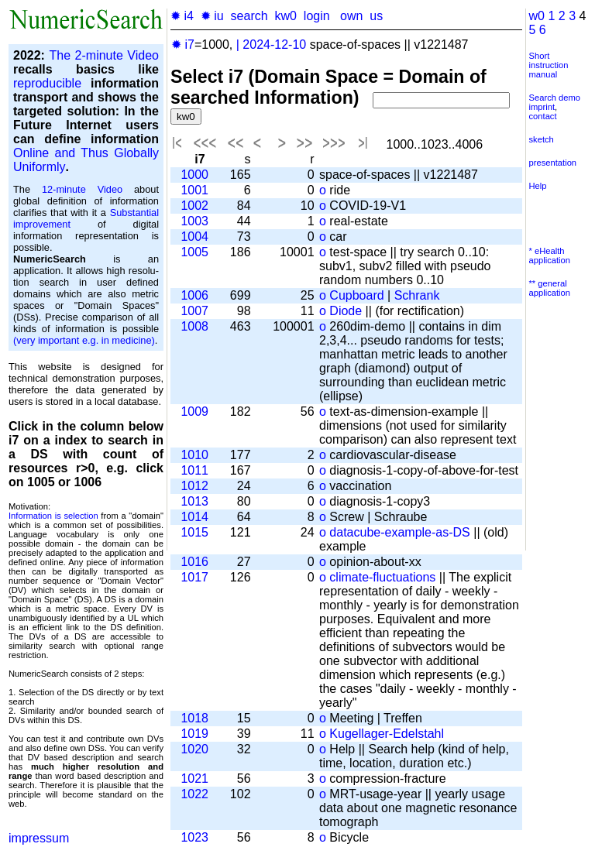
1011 (194, 470)
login (317, 15)
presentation (553, 162)
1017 (194, 577)
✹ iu (212, 15)
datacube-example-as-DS (399, 532)
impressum (39, 838)
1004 (194, 236)
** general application (550, 288)
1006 (194, 295)
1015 (194, 532)
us (376, 15)
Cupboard (356, 295)
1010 (194, 454)
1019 (194, 733)
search (249, 15)
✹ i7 (182, 44)
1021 (194, 778)
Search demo (555, 97)
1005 (194, 252)
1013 (194, 501)
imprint (542, 106)
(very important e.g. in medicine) (84, 340)
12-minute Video (82, 189)
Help (538, 185)
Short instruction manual (549, 65)
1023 (194, 837)
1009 (194, 411)
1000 (194, 174)
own (351, 15)
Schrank (417, 295)
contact (543, 116)
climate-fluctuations (382, 577)
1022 (194, 794)
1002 (194, 205)
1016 (194, 561)
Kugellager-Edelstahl (386, 733)
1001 (194, 190)
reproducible (47, 83)
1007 (194, 310)
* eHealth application (550, 255)
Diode (345, 310)
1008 (194, 326)
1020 (194, 749)
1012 (194, 485)
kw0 (286, 15)
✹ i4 (182, 15)
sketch (541, 139)
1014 (194, 516)
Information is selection (53, 515)
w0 (537, 15)
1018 (194, 718)
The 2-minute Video (104, 55)
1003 (194, 221)
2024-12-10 (274, 44)
